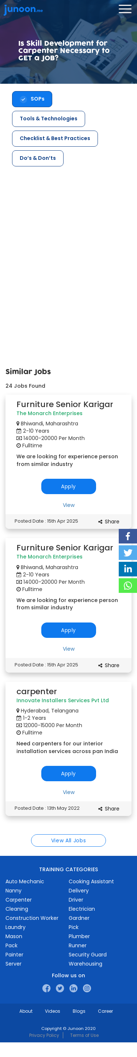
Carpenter (18, 899)
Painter (14, 954)
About (26, 1011)
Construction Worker (31, 918)
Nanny (13, 890)
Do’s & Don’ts (38, 158)
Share (112, 521)
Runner (78, 945)
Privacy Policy (44, 1035)
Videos (52, 1011)
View (69, 505)
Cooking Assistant (91, 881)
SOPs (38, 98)
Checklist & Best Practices (55, 138)
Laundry (15, 927)
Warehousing (85, 963)
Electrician (82, 909)
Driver (76, 899)
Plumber (79, 936)
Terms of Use (84, 1035)
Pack (11, 945)
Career (105, 1011)
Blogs (79, 1011)
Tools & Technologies (48, 118)
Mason (13, 936)
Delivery (79, 890)
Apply (68, 486)
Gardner (79, 918)
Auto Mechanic (24, 881)
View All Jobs (68, 840)
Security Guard (88, 954)
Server (13, 963)
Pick (74, 927)
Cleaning (16, 909)
